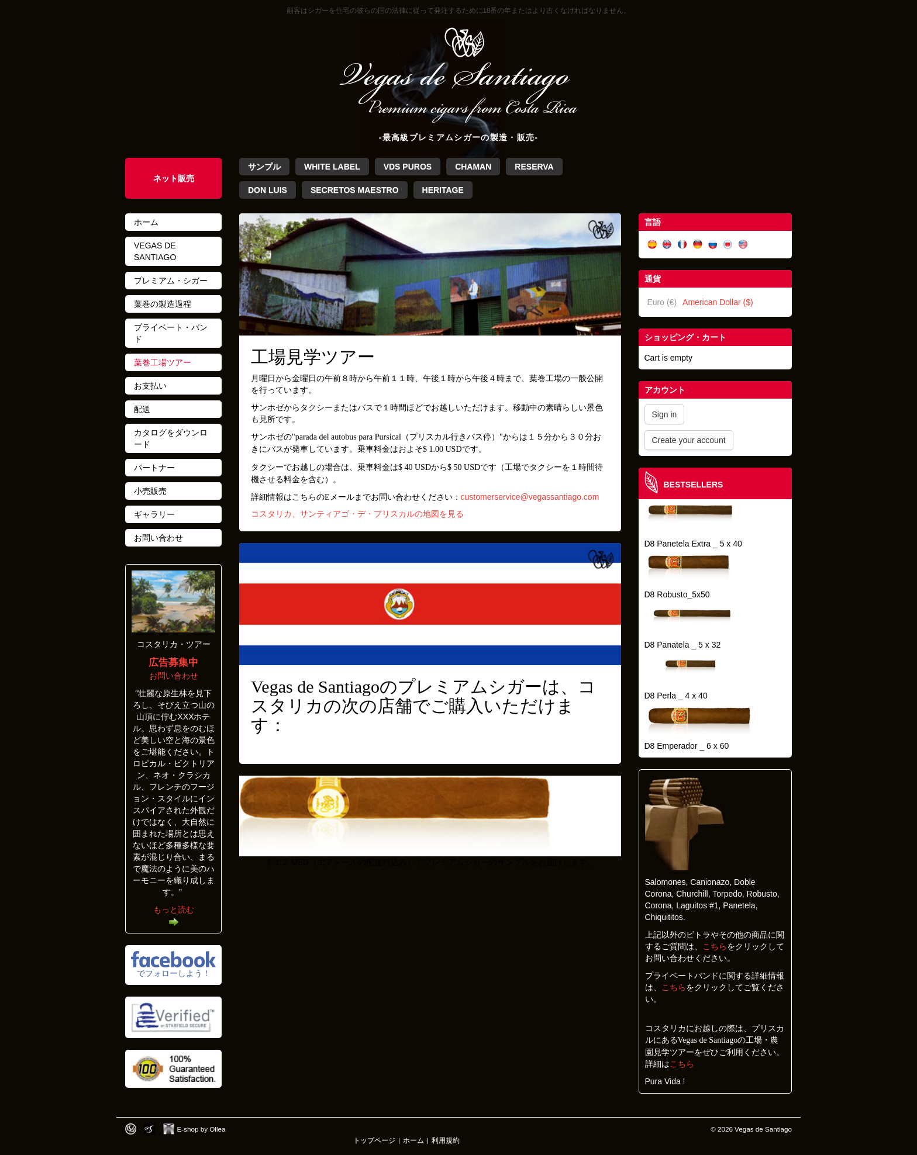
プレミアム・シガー (171, 280)
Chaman (473, 166)
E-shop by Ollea (201, 1129)
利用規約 (446, 1140)
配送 (142, 409)
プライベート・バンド (171, 333)
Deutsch (697, 245)
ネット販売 (173, 178)
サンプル (264, 166)
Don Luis (267, 190)
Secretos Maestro (355, 190)
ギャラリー (154, 514)
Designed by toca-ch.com (130, 1129)
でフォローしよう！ (174, 973)
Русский (712, 245)
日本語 (728, 245)
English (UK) (667, 245)
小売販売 (150, 491)
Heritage (443, 190)
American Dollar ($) (717, 302)
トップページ (374, 1140)
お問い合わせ (158, 537)
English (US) (743, 245)
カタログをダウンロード (171, 438)
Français (682, 245)
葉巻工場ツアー (162, 362)
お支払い (150, 385)
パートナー (154, 467)
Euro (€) (662, 302)
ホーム (146, 222)
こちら (714, 946)
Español (652, 245)
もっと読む (173, 909)
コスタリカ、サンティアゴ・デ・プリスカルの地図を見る (357, 514)
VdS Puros (408, 166)
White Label (332, 166)
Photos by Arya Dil (149, 1129)
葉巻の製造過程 (162, 304)
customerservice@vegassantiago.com (530, 497)
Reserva (534, 166)
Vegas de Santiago (155, 251)
